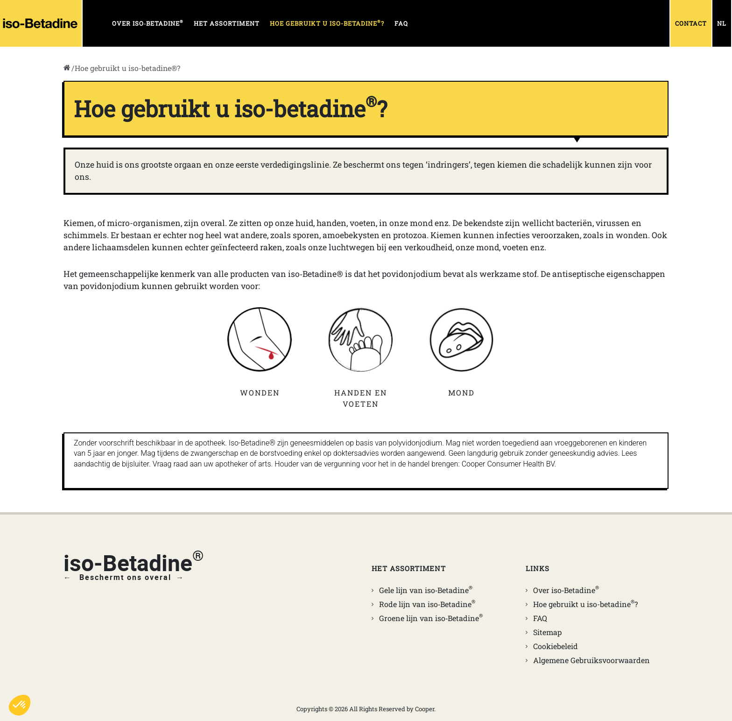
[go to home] (66, 68)
